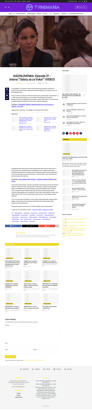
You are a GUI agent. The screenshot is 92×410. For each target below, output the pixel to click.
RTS (9, 1)
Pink (22, 219)
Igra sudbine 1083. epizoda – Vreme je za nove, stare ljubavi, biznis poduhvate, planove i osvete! (73, 235)
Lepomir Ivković (24, 217)
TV (14, 13)
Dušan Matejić (24, 215)
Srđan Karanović (37, 219)
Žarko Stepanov (24, 221)
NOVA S (19, 1)
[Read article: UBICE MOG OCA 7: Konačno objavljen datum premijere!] (13, 299)
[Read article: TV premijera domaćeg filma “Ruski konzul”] (50, 299)
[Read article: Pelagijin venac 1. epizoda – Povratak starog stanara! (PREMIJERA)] (39, 128)
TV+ (51, 13)
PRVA (12, 1)
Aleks (63, 219)
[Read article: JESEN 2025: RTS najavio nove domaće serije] (66, 199)
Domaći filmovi (47, 303)
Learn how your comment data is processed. (34, 361)
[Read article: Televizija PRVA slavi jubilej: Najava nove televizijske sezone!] (66, 207)
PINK (15, 1)
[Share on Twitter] (7, 93)
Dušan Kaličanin (16, 215)
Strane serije (31, 13)
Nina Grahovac (53, 217)
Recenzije (56, 13)
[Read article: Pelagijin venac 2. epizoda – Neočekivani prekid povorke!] (15, 128)
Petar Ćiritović (15, 219)
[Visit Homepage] (42, 7)
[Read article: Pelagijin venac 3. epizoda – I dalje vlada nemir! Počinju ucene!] (39, 119)
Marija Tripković (21, 83)
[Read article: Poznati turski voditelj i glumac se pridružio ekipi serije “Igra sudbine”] (74, 149)
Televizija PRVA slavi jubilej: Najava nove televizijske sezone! (79, 206)
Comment (7, 325)
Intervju (64, 13)
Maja (63, 225)
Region (39, 13)
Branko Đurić (34, 213)
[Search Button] (9, 7)
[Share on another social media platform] (7, 99)
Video (34, 83)
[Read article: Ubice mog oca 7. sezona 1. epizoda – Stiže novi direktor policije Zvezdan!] (32, 277)
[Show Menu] (5, 7)
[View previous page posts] (34, 136)
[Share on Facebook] (7, 89)
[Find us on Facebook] (63, 133)
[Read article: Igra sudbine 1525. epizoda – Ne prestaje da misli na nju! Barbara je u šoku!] (74, 83)
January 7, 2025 (27, 310)
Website (35, 350)
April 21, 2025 (47, 130)
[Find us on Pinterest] (77, 133)
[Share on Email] (7, 96)
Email (7, 350)
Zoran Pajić (32, 221)
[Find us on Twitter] (67, 133)
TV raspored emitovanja (75, 13)
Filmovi (45, 13)
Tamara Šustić (15, 221)
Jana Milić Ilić (40, 215)
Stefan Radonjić (46, 219)
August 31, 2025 (22, 123)
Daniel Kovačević (43, 213)
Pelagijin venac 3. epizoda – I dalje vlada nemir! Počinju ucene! (50, 119)
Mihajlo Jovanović (33, 217)
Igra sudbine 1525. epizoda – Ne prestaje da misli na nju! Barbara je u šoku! (71, 95)
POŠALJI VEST (81, 7)
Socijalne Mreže (18, 398)
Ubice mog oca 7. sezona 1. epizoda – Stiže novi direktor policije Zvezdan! (31, 285)
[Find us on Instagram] (70, 133)
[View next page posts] (36, 136)
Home (6, 1)
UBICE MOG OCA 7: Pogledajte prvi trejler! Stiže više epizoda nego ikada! (49, 285)
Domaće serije (20, 13)
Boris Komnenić (18, 213)
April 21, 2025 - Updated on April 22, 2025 (26, 130)
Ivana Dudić (32, 215)
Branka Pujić (27, 213)
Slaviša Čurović (27, 219)
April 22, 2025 (47, 122)
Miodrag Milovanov (43, 217)
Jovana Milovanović (49, 215)
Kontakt (28, 1)
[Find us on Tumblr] (80, 133)
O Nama (18, 394)
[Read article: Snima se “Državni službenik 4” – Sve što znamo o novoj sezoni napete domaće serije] (66, 182)
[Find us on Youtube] (74, 133)
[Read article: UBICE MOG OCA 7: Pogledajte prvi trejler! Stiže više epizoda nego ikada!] (50, 277)
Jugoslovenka (15, 217)
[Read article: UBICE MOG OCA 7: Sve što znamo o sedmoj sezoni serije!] (32, 299)
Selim (63, 222)
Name (7, 343)
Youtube (50, 209)
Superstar (24, 1)
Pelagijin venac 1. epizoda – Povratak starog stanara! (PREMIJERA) (50, 128)
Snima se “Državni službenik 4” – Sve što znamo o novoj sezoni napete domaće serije (79, 181)
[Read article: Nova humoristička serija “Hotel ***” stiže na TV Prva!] (66, 191)
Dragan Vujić (52, 213)
